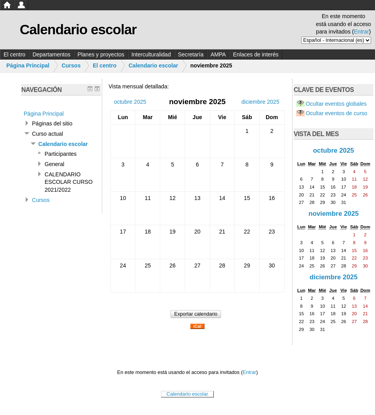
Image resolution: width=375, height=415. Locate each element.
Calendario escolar (153, 65)
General (54, 164)
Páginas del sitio (52, 123)
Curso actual (47, 134)
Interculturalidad (151, 54)
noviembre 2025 (333, 213)
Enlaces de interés (255, 54)
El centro (14, 54)
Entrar (361, 31)
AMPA (218, 54)
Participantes (61, 154)
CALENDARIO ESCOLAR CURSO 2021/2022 (69, 182)
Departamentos (51, 54)
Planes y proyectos (100, 54)
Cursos (71, 65)
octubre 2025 (333, 150)
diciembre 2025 (333, 277)
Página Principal (27, 65)
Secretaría (191, 54)
